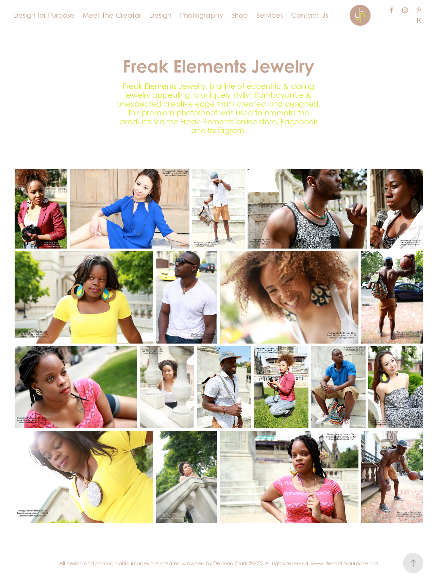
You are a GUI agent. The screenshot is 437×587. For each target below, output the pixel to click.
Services (269, 15)
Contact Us (309, 15)
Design (160, 15)
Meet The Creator (112, 15)
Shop (239, 15)
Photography (201, 15)
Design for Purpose (43, 15)
